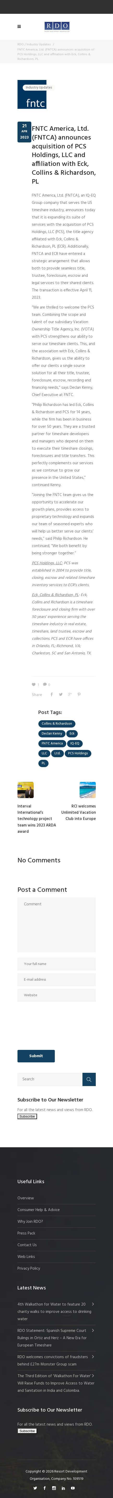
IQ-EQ (74, 743)
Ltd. (58, 753)
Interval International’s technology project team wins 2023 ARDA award (36, 819)
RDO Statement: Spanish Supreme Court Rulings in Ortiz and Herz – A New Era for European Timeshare (52, 1338)
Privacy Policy (28, 1268)
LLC (44, 753)
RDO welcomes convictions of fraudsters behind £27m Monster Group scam (52, 1361)
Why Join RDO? (30, 1222)
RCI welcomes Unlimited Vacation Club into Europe (78, 812)
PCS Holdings (78, 753)
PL (43, 763)
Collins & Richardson (57, 723)
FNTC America (52, 743)
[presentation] (38, 1026)
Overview (25, 1198)
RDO (20, 44)
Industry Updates (39, 44)
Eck (72, 733)
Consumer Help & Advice (38, 1210)
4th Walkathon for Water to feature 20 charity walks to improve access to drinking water (54, 1311)
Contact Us (27, 1245)
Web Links (26, 1257)
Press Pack (26, 1233)
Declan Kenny (52, 733)
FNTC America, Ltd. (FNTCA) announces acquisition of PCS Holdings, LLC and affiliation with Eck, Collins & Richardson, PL (64, 155)
